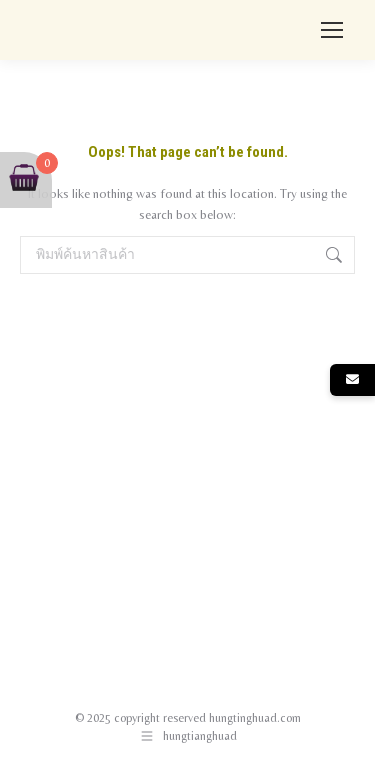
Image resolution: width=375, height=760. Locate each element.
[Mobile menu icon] (332, 30)
